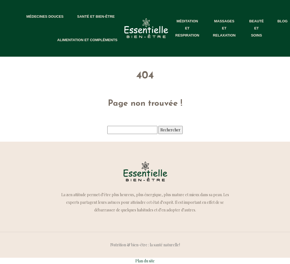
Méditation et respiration (187, 28)
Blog (282, 21)
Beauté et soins (256, 28)
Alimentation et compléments (87, 40)
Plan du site (145, 260)
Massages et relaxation (224, 28)
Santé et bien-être (96, 16)
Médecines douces (45, 16)
